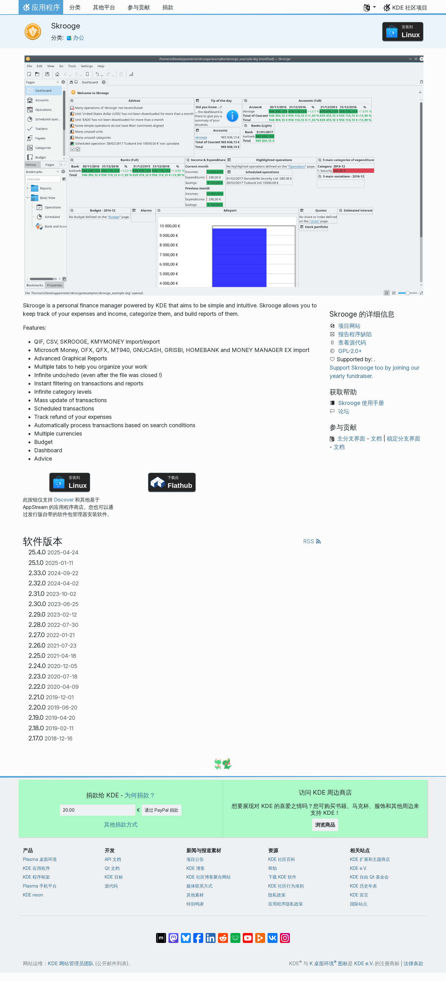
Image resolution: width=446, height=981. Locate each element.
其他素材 (195, 894)
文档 (376, 438)
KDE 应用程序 (36, 868)
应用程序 (40, 9)
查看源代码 (352, 342)
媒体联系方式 (199, 885)
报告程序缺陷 (355, 334)
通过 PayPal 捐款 (161, 810)
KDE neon (33, 894)
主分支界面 (351, 438)
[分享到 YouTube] (248, 935)
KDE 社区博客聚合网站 (208, 876)
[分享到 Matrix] (161, 935)
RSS (312, 541)
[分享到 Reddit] (223, 935)
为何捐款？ (140, 795)
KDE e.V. (358, 868)
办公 (75, 37)
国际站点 (358, 903)
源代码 (111, 885)
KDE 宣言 (359, 894)
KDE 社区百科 (281, 859)
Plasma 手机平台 (40, 885)
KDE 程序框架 (36, 876)
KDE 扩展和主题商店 (370, 859)
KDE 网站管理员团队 (71, 963)
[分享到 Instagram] (285, 935)
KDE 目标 (114, 876)
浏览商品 (325, 825)
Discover (64, 500)
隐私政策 (277, 894)
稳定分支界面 (403, 438)
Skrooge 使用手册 (361, 403)
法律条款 (413, 963)
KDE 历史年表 (363, 885)
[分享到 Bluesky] (186, 935)
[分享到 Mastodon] (173, 935)
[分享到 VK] (273, 935)
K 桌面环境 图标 (328, 963)
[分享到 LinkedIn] (211, 935)
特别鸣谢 (195, 903)
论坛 (343, 411)
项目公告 (195, 859)
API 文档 (113, 859)
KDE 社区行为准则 (286, 885)
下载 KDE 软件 (282, 876)
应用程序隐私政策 (285, 903)
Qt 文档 (112, 868)
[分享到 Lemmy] (235, 935)
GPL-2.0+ (350, 351)
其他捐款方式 (121, 824)
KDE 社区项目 (409, 7)
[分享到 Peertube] (260, 935)
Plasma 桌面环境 (40, 859)
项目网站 (349, 326)
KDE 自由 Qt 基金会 (369, 876)
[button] (369, 7)
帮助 (272, 868)
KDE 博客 (195, 868)
